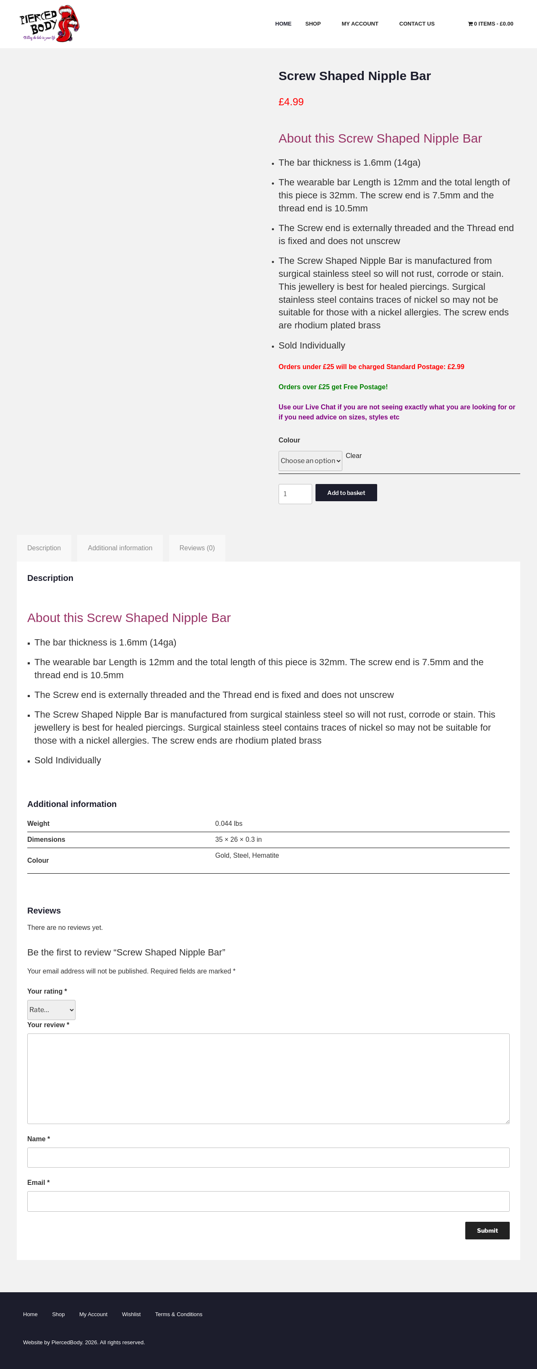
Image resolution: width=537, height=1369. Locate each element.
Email (38, 1182)
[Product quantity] (295, 494)
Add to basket (346, 492)
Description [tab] (44, 548)
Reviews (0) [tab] (197, 548)
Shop (316, 24)
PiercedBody (67, 1342)
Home (283, 24)
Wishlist (131, 1314)
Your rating (47, 991)
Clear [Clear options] (354, 455)
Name (38, 1139)
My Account (364, 24)
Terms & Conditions (179, 1314)
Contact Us (420, 24)
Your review (48, 1024)
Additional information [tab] (120, 548)
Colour (289, 440)
